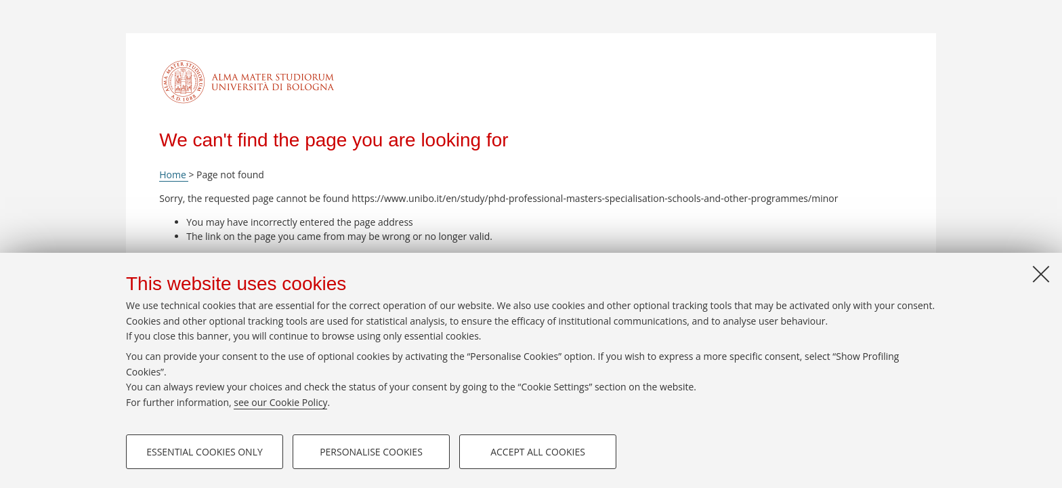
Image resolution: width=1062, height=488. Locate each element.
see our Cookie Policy (280, 402)
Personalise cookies (371, 451)
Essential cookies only (204, 451)
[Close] (1041, 274)
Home (173, 174)
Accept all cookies (537, 451)
